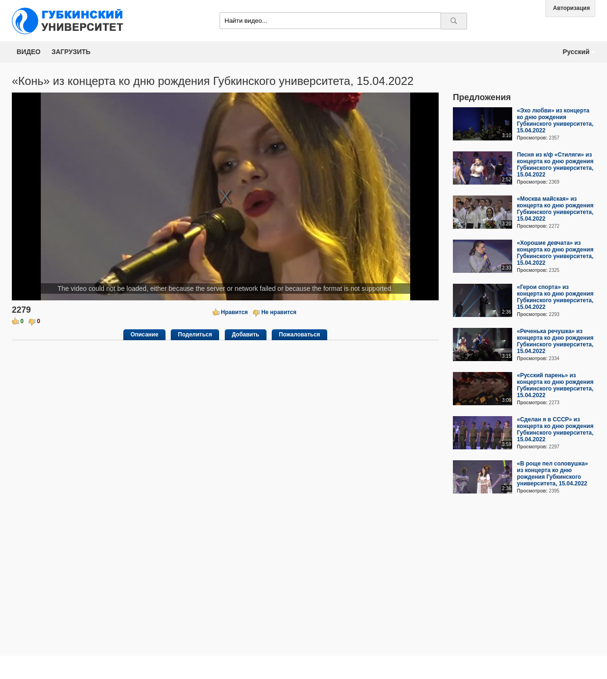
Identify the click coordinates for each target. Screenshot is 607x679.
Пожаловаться (299, 334)
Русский (575, 52)
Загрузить (71, 52)
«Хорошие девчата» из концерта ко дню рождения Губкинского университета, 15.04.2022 (555, 253)
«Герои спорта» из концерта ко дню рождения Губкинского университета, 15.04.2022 (555, 297)
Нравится (234, 312)
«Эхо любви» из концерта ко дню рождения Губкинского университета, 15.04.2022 (555, 120)
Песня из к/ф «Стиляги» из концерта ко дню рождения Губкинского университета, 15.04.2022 (555, 164)
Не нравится (278, 312)
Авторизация (571, 8)
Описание (144, 334)
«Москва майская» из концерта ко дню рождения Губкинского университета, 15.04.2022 (555, 208)
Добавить (245, 334)
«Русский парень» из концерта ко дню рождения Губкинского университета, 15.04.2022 (555, 385)
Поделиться (195, 334)
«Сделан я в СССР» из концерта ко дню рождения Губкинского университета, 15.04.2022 (555, 429)
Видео (28, 52)
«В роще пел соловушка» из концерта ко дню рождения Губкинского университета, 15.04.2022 (552, 473)
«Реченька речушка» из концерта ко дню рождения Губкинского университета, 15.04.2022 (555, 341)
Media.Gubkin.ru (71, 20)
